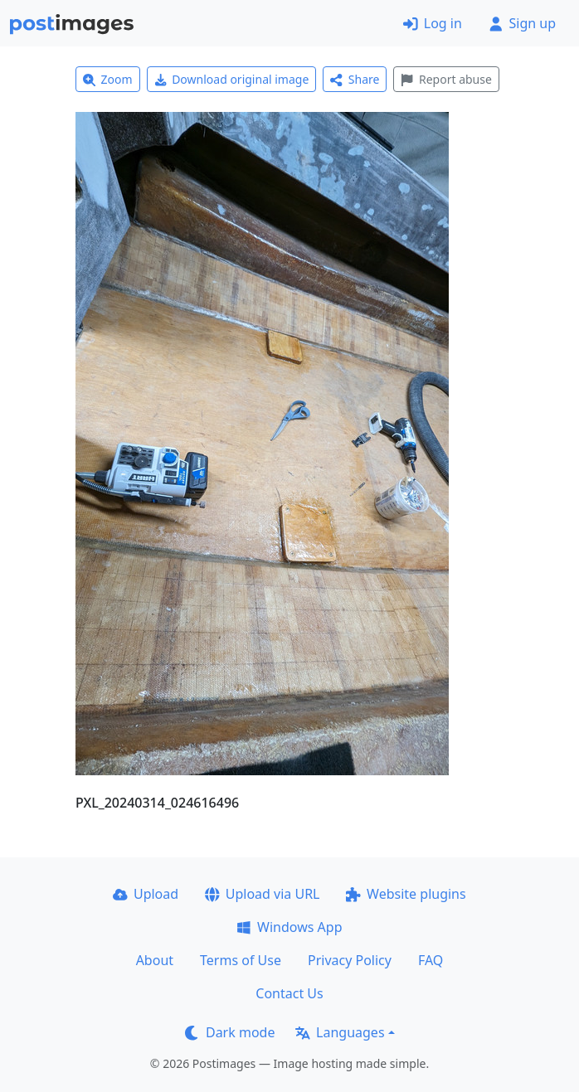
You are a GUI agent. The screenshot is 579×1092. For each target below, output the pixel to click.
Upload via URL (262, 894)
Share (354, 79)
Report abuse (446, 79)
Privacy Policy (350, 960)
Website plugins (405, 894)
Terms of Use (240, 960)
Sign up (522, 23)
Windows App (289, 927)
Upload (145, 894)
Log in (432, 23)
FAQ (430, 960)
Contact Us (289, 993)
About (154, 960)
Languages (339, 1032)
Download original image (231, 79)
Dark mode (230, 1032)
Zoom (108, 79)
